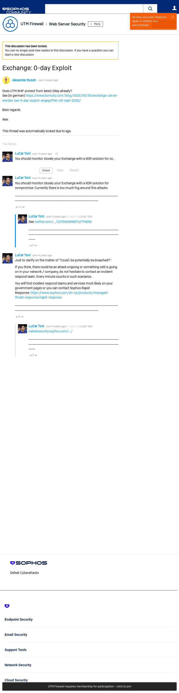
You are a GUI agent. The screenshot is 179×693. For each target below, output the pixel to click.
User (174, 8)
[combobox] (94, 9)
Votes (60, 170)
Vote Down (23, 207)
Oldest (46, 170)
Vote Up (17, 207)
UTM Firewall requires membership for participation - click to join (89, 686)
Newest (74, 170)
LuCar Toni (23, 153)
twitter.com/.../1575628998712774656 (63, 222)
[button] (150, 9)
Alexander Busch (24, 80)
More (99, 24)
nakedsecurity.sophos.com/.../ (50, 331)
